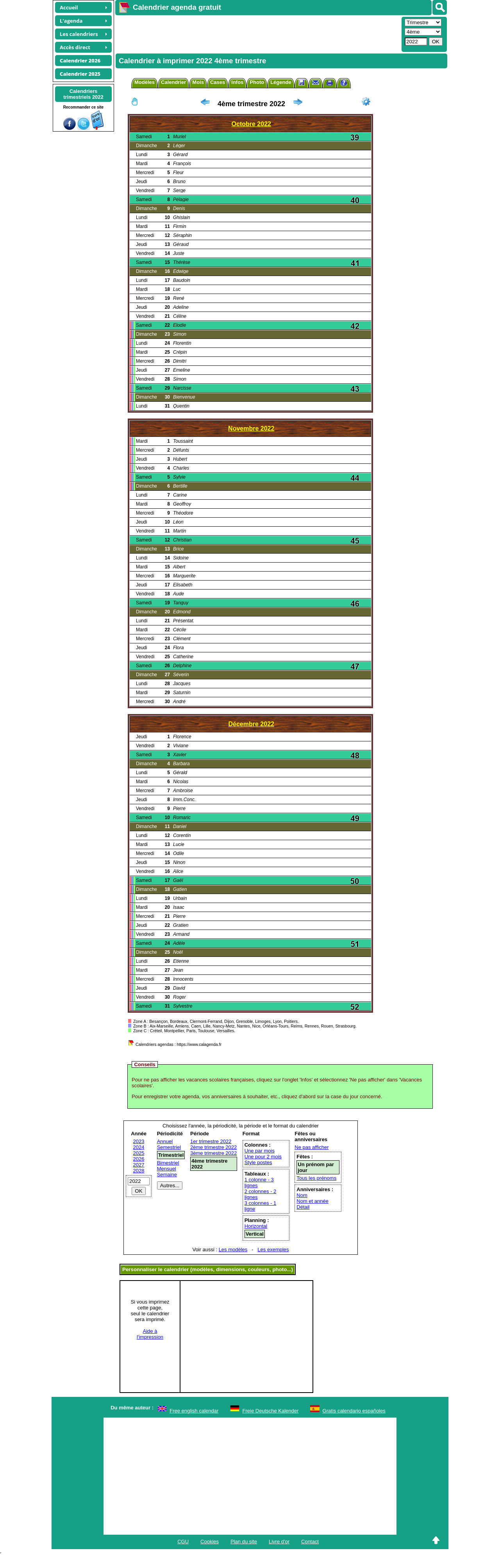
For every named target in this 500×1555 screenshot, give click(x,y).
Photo (257, 82)
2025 (139, 1153)
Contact (310, 1541)
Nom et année (312, 1201)
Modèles (144, 82)
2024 (139, 1147)
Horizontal (256, 1226)
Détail (302, 1207)
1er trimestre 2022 (211, 1141)
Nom (301, 1195)
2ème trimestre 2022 (213, 1147)
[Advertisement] (257, 33)
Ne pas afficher (312, 1147)
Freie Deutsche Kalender (271, 1411)
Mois (198, 82)
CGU (183, 1541)
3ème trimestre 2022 (213, 1153)
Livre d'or (279, 1541)
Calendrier (173, 82)
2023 (139, 1141)
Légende (280, 82)
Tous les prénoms (316, 1178)
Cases (217, 82)
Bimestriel (168, 1163)
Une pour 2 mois (263, 1157)
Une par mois (260, 1151)
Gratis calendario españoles (354, 1411)
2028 (139, 1171)
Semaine (167, 1174)
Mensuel (166, 1169)
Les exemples (273, 1249)
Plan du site (243, 1541)
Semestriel (169, 1147)
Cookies (209, 1541)
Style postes (258, 1162)
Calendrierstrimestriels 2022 (83, 94)
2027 (139, 1165)
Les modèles (233, 1249)
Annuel (165, 1141)
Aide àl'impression (150, 1334)
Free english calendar (194, 1411)
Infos (237, 82)
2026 (139, 1159)
